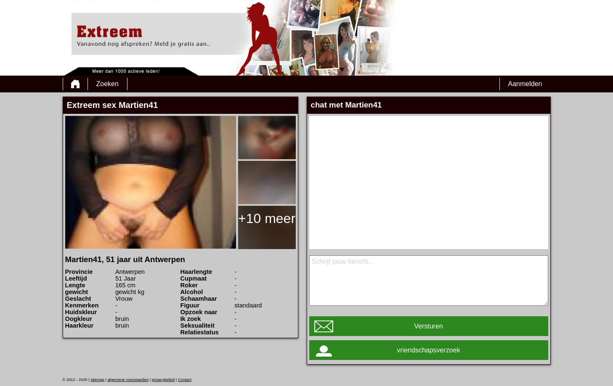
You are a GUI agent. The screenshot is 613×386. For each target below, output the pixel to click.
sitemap (97, 380)
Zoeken (107, 83)
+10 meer (266, 218)
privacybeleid (163, 380)
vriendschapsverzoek (428, 350)
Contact (184, 380)
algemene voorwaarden (128, 380)
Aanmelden (525, 83)
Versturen (428, 326)
